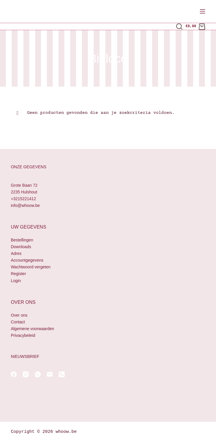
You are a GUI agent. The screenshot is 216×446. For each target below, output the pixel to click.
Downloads (21, 246)
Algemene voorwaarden (32, 328)
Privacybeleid (23, 335)
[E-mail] (50, 374)
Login (16, 280)
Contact (18, 322)
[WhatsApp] (38, 374)
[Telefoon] (62, 374)
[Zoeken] (179, 26)
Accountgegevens (27, 260)
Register (18, 273)
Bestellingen (22, 240)
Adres (16, 253)
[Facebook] (14, 374)
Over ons (19, 315)
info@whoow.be (25, 205)
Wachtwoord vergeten (31, 267)
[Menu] (202, 11)
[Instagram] (26, 374)
